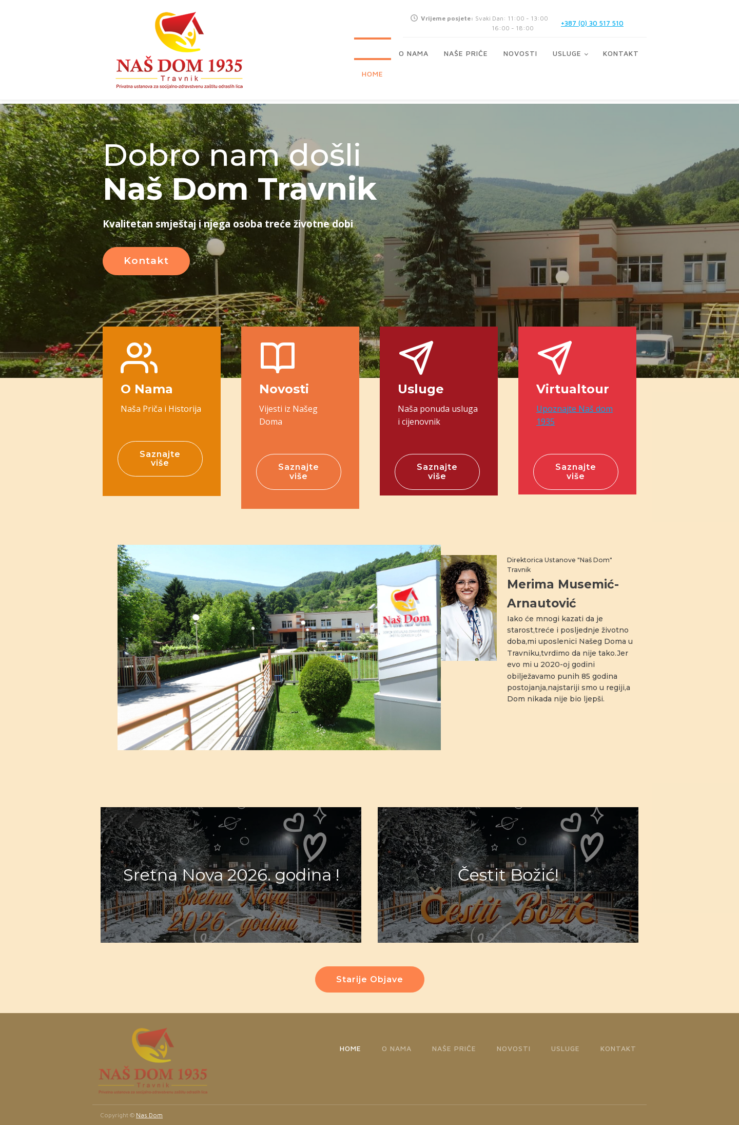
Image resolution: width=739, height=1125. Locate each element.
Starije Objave (369, 979)
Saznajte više (160, 458)
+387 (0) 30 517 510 (592, 23)
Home (372, 73)
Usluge (567, 53)
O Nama (414, 53)
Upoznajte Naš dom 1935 (574, 415)
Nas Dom (149, 1115)
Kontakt (621, 53)
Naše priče (466, 53)
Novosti (520, 53)
